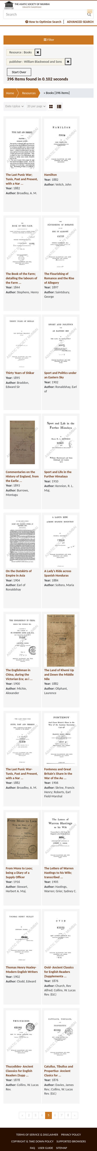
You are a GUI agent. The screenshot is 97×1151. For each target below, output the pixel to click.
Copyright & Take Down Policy (32, 1141)
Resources (29, 93)
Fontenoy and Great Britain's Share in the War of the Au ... (58, 773)
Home (10, 93)
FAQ (32, 1148)
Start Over (19, 72)
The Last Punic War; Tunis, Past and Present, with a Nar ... (22, 179)
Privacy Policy (71, 1134)
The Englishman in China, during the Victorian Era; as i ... (19, 674)
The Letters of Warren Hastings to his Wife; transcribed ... (59, 872)
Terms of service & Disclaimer (37, 1134)
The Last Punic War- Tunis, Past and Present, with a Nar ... (22, 773)
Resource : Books (20, 52)
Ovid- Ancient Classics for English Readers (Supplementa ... (59, 971)
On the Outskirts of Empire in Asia (19, 573)
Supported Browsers (71, 1141)
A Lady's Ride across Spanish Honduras (57, 573)
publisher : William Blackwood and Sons (35, 62)
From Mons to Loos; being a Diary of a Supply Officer (19, 872)
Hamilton (50, 175)
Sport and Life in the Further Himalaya (57, 474)
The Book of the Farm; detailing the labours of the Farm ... (21, 278)
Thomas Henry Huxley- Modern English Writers (22, 969)
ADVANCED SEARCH (80, 22)
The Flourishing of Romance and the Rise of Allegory (59, 278)
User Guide (45, 1148)
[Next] (74, 1115)
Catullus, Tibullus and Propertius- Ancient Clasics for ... (58, 1071)
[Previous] (22, 1115)
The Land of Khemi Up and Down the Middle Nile (59, 674)
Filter (49, 40)
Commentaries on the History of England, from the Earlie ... (22, 476)
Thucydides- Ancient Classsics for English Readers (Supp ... (19, 1071)
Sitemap (61, 1148)
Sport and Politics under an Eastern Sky (60, 375)
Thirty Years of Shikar (20, 373)
